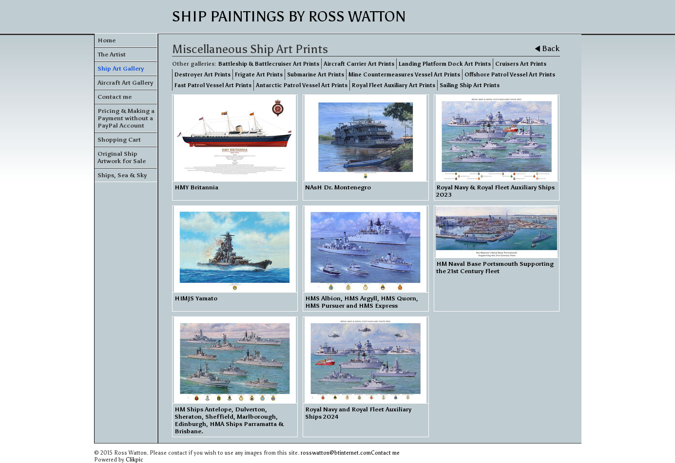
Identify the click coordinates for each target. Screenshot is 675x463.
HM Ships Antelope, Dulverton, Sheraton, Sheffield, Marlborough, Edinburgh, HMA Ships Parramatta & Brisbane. (229, 420)
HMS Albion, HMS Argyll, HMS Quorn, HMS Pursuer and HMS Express (361, 302)
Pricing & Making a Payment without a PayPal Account (125, 118)
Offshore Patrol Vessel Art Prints (509, 74)
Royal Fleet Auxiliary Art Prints (393, 85)
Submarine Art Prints (315, 74)
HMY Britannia (196, 187)
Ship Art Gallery (120, 68)
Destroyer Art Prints (202, 74)
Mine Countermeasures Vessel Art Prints (404, 74)
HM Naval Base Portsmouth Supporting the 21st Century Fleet (495, 267)
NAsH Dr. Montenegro (338, 187)
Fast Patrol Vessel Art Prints (212, 85)
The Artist (111, 54)
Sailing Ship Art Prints (470, 85)
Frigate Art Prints (259, 74)
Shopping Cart (119, 139)
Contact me (114, 96)
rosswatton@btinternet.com (336, 452)
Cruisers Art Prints (520, 63)
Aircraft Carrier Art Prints (359, 63)
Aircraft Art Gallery (125, 82)
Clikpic (134, 459)
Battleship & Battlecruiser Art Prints (268, 63)
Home (106, 40)
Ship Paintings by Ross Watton (289, 16)
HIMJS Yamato (195, 298)
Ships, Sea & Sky (122, 175)
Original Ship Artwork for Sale (121, 157)
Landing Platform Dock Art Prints (445, 63)
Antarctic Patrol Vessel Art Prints (301, 85)
